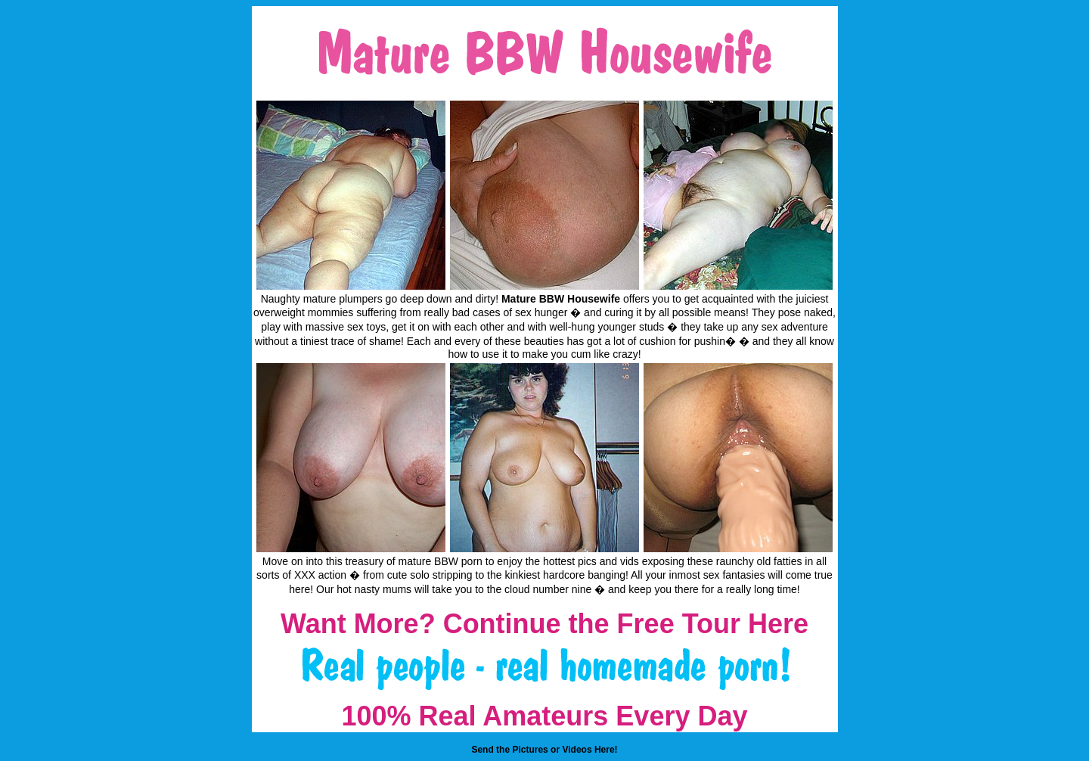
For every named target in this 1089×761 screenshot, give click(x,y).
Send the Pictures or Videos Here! (544, 749)
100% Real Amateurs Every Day (545, 715)
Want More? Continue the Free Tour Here (544, 623)
